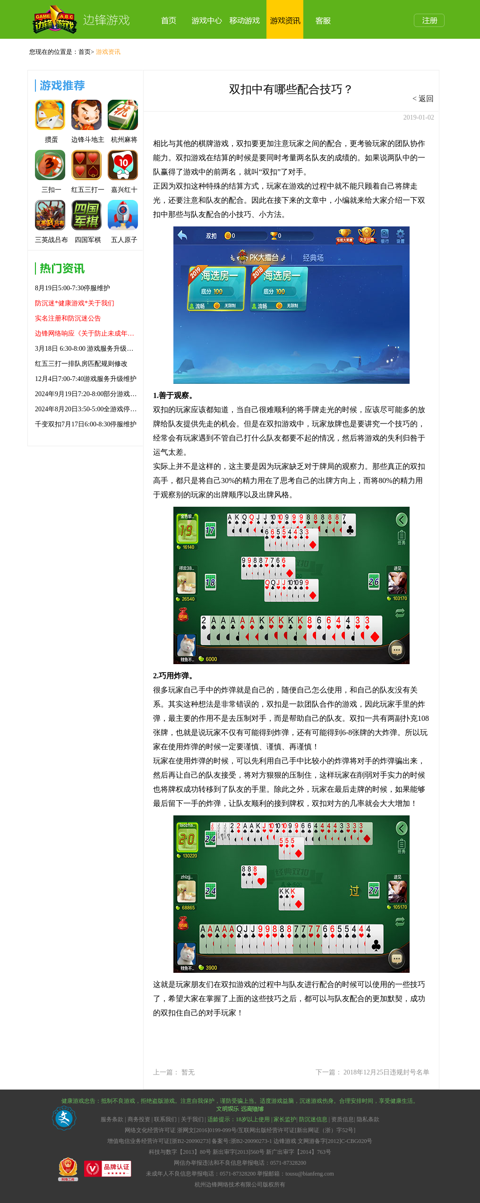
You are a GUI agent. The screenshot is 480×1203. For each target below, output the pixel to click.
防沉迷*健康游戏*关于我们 (74, 303)
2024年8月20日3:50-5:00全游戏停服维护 (86, 409)
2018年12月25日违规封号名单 (386, 1072)
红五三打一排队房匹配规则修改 (81, 363)
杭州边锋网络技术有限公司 (229, 1184)
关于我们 (192, 1119)
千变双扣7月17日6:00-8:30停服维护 (86, 424)
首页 (84, 51)
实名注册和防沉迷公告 (68, 318)
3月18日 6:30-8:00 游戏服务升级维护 (86, 348)
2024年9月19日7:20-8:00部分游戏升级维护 (86, 394)
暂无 (188, 1072)
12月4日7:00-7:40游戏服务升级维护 (86, 378)
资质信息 (342, 1119)
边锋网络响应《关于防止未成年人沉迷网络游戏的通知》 (86, 333)
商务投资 (139, 1119)
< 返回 (423, 99)
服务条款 (113, 1119)
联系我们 (165, 1119)
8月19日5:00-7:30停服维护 (72, 288)
